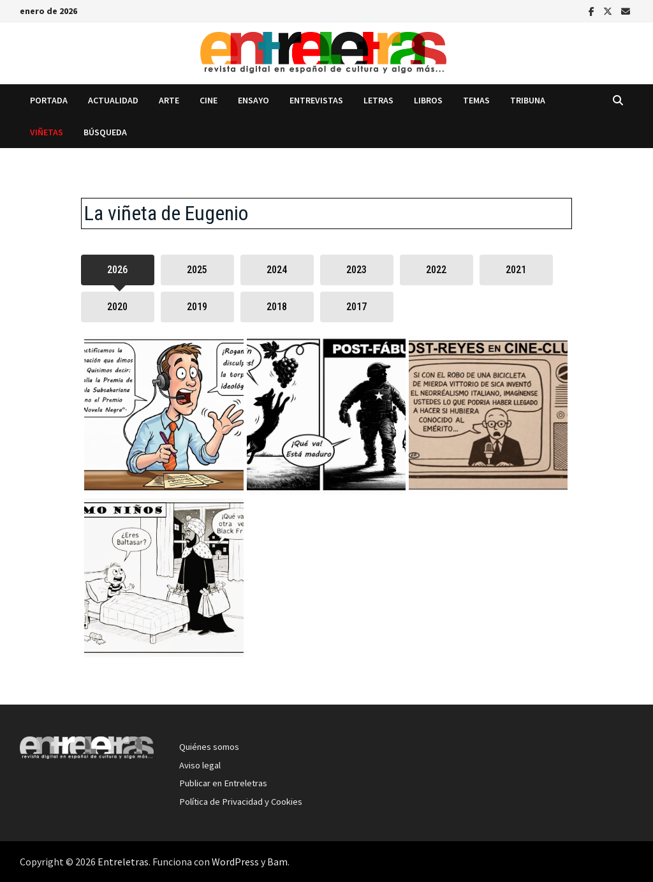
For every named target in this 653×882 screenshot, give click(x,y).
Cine (208, 100)
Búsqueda (105, 132)
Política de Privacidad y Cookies (240, 801)
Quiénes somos (209, 746)
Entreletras (123, 861)
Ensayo (253, 100)
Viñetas (46, 132)
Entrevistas (316, 100)
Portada (49, 100)
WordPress (235, 861)
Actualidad (113, 100)
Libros (428, 100)
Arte (169, 100)
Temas (476, 100)
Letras (378, 100)
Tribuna (527, 100)
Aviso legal (200, 765)
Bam (277, 861)
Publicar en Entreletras (223, 783)
